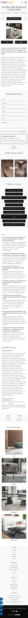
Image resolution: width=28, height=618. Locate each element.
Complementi (16, 13)
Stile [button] (19, 417)
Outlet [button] (8, 420)
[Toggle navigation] (26, 2)
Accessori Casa (8, 13)
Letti (14, 582)
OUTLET (14, 552)
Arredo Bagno (14, 586)
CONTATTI (14, 558)
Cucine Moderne (14, 565)
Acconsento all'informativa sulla (14, 131)
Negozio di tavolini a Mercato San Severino (14, 197)
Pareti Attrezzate (14, 584)
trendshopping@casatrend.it (15, 601)
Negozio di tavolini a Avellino (14, 190)
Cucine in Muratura (14, 569)
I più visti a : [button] (19, 420)
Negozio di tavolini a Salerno (14, 194)
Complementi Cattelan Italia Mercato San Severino (14, 216)
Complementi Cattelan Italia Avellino (14, 208)
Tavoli (14, 571)
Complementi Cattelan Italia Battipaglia (14, 221)
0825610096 (15, 599)
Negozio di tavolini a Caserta (14, 205)
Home (3, 13)
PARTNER (14, 556)
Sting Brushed (23, 13)
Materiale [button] (8, 417)
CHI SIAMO (14, 550)
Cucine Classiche (14, 567)
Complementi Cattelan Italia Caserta (14, 224)
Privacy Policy (23, 131)
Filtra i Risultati (14, 18)
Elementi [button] (19, 415)
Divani (14, 580)
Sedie (14, 573)
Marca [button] (8, 415)
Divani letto (14, 588)
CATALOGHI (14, 554)
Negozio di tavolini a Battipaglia (14, 201)
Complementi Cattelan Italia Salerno (14, 212)
